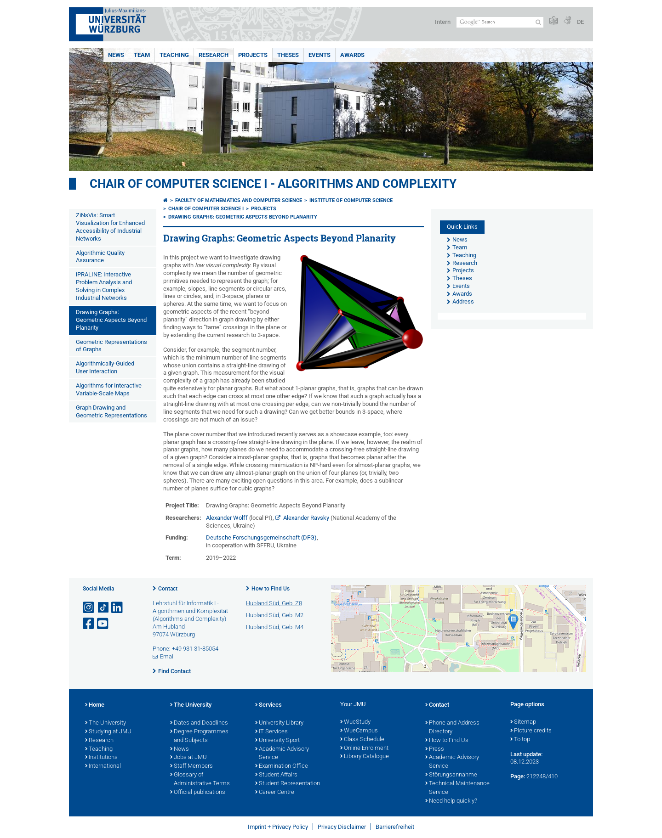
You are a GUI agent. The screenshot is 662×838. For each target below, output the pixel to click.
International (103, 766)
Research (213, 54)
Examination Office (281, 766)
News (116, 54)
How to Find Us (270, 588)
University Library (279, 723)
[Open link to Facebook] (89, 624)
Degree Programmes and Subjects (199, 736)
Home (94, 705)
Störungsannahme (451, 775)
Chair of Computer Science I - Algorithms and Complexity (273, 184)
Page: (517, 776)
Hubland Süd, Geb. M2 (274, 615)
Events (319, 54)
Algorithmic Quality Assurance (100, 256)
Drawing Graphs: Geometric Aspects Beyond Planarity (111, 320)
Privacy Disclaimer (342, 826)
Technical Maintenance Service (457, 788)
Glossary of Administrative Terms (200, 779)
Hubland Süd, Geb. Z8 (274, 603)
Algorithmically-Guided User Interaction (105, 367)
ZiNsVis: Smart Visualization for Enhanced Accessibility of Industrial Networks (110, 227)
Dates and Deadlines (199, 723)
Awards (352, 54)
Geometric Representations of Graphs (111, 345)
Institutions (101, 758)
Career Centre (274, 792)
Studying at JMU (108, 732)
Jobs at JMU (188, 758)
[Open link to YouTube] (103, 624)
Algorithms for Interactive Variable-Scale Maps (109, 389)
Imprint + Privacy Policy (278, 826)
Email (167, 656)
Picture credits (531, 731)
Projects (253, 54)
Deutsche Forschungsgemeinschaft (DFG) (261, 537)
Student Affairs (276, 775)
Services (268, 705)
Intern (443, 21)
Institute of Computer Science (351, 200)
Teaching (174, 54)
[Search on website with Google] (500, 22)
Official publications (197, 792)
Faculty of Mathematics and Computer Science (238, 200)
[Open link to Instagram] (89, 608)
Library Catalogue (364, 757)
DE (580, 21)
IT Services (271, 732)
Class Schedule (362, 740)
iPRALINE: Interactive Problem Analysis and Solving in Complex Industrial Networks (104, 286)
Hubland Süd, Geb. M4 (274, 627)
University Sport (277, 741)
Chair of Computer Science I (206, 209)
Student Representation (287, 784)
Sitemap (523, 722)
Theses (288, 54)
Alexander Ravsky (306, 517)
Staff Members (191, 766)
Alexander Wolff (227, 517)
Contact (167, 588)
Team (142, 54)
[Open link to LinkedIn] (117, 608)
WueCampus (359, 731)
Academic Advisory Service (282, 753)
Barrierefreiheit (395, 826)
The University (105, 723)
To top (520, 740)
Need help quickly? (451, 801)
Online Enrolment (364, 748)
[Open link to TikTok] (103, 608)
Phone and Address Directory (452, 727)
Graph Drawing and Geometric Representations (111, 411)
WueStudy (355, 722)
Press (434, 749)
